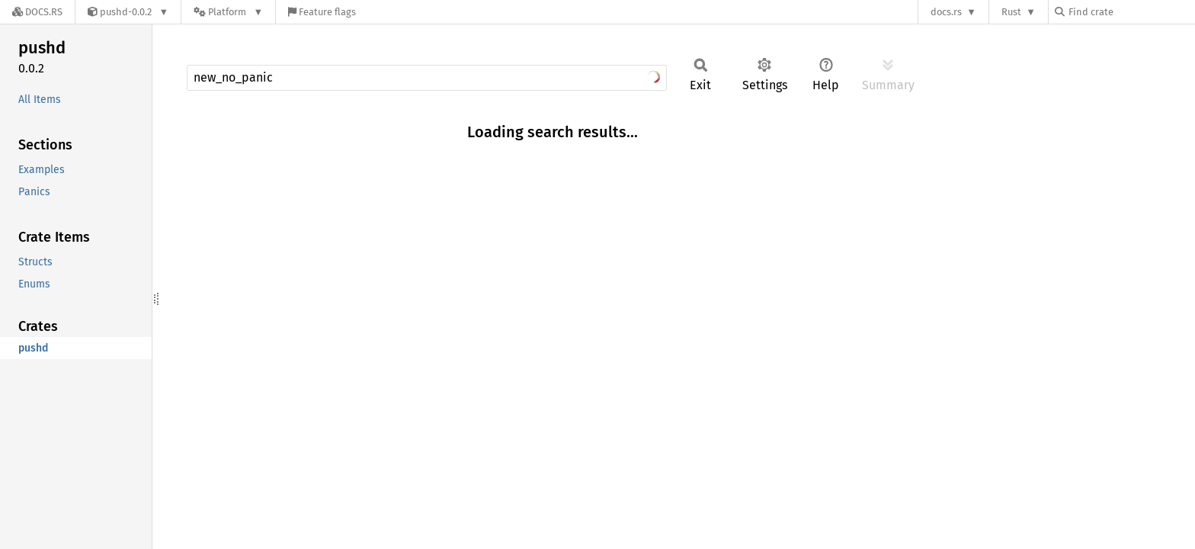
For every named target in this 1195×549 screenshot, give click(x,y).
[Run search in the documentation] (427, 78)
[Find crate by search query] (1131, 12)
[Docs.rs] (37, 12)
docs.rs (946, 12)
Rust (1011, 12)
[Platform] (228, 12)
